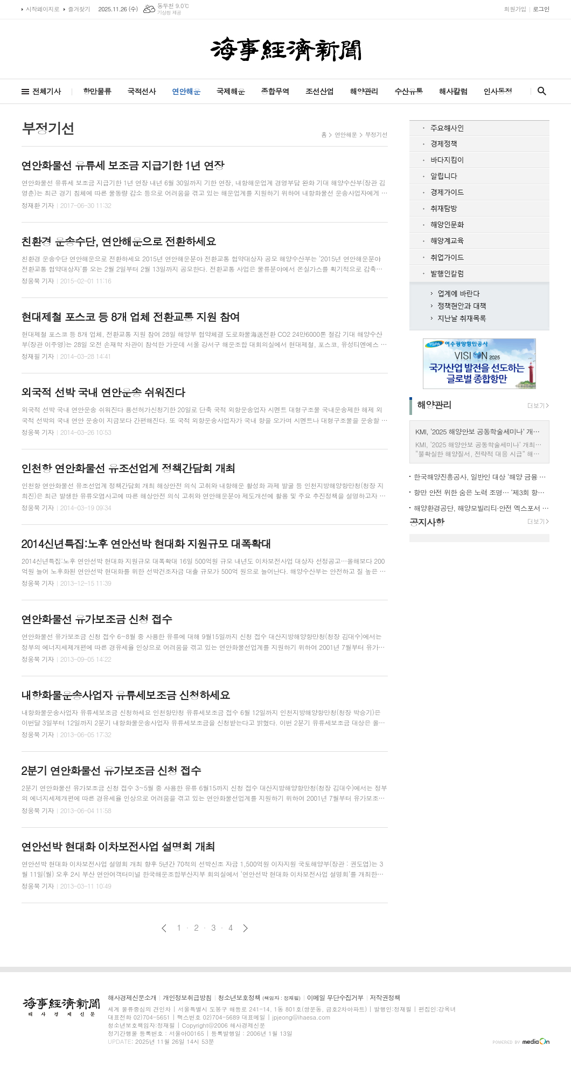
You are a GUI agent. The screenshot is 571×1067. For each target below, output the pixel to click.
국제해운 (231, 91)
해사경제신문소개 (132, 998)
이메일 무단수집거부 (335, 998)
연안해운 (186, 91)
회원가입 (515, 9)
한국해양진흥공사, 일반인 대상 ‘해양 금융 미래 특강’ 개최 (481, 477)
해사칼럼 (453, 91)
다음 (245, 928)
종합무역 (275, 91)
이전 (164, 928)
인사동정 (497, 91)
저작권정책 (385, 998)
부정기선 (376, 134)
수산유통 (408, 91)
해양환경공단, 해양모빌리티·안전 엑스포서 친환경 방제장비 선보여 (481, 508)
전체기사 (46, 91)
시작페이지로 (42, 9)
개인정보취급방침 (187, 998)
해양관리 (364, 91)
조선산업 (319, 91)
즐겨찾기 (79, 9)
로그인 (541, 9)
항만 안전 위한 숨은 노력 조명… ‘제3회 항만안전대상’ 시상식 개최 (481, 492)
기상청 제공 (169, 12)
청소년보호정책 (259, 998)
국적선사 (141, 91)
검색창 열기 (539, 91)
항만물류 (97, 91)
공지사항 (426, 522)
